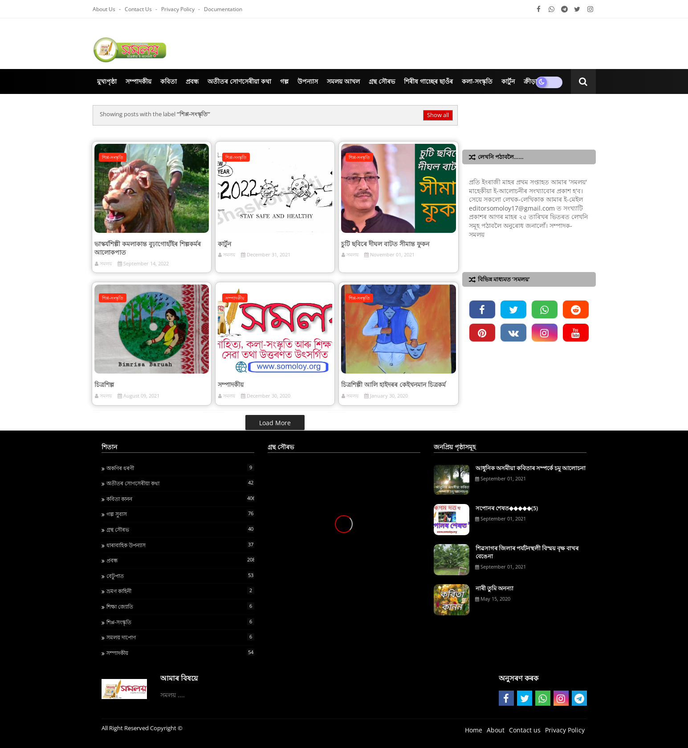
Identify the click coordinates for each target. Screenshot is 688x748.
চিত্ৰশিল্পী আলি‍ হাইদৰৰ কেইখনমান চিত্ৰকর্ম (393, 384)
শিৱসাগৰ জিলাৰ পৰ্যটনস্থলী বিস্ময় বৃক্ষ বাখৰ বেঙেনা (527, 552)
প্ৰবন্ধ (180, 560)
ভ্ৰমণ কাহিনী (180, 591)
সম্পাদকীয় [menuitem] (138, 81)
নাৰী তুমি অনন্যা (494, 588)
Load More (275, 423)
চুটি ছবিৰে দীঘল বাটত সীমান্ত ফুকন (385, 244)
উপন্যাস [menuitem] (307, 81)
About (496, 730)
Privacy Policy (178, 9)
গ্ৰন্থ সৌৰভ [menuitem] (382, 81)
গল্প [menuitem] (284, 81)
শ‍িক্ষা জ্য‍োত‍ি (180, 606)
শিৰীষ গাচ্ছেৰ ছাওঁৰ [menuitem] (428, 81)
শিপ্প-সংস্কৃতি (180, 622)
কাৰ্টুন (224, 244)
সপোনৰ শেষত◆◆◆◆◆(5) (507, 508)
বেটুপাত (180, 576)
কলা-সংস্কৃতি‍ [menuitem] (477, 81)
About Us (105, 9)
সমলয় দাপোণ (180, 637)
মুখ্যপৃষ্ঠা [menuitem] (107, 81)
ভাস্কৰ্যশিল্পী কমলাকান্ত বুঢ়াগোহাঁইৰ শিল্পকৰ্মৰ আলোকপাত (147, 248)
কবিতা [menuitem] (168, 81)
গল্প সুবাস (180, 514)
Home (473, 730)
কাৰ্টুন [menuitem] (508, 81)
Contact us (139, 9)
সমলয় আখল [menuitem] (343, 81)
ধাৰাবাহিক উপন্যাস (180, 545)
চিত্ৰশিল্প (104, 384)
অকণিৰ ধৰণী (180, 468)
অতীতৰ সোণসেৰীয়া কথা (180, 483)
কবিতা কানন (180, 499)
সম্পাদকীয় (231, 384)
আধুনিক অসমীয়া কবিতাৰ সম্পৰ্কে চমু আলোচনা (531, 468)
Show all (438, 115)
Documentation (223, 9)
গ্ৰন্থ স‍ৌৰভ (180, 529)
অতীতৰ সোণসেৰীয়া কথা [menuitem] (239, 81)
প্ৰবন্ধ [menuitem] (192, 81)
